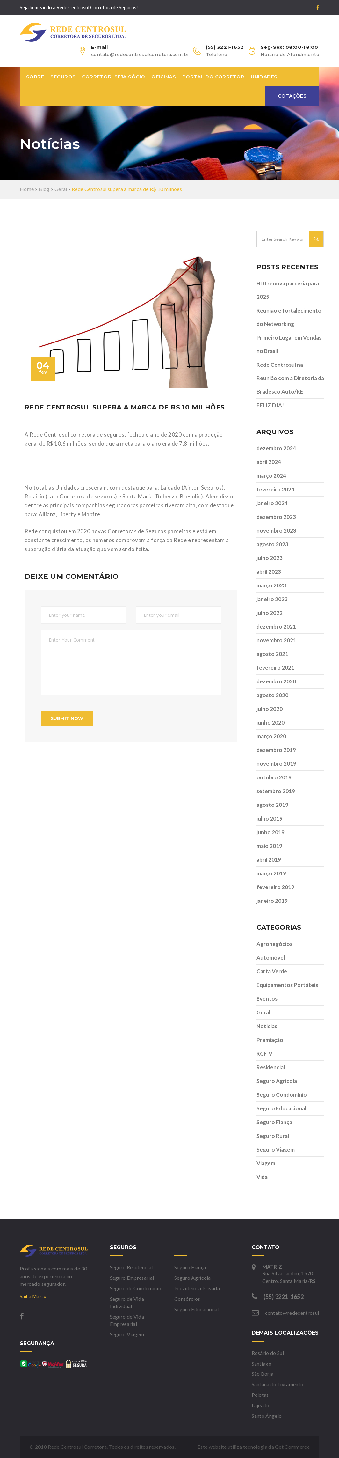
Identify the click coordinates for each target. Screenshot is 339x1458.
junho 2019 (270, 832)
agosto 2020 (272, 695)
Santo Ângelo (267, 1416)
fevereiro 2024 (275, 489)
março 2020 (271, 736)
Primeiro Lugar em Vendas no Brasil (288, 344)
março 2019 (271, 873)
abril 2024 (268, 462)
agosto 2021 (272, 654)
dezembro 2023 (276, 516)
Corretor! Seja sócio (113, 77)
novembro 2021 (276, 640)
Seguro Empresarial (132, 1278)
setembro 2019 (275, 791)
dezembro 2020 (276, 681)
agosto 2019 (272, 804)
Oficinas (163, 77)
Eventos (267, 998)
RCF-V (264, 1053)
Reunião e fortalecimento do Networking (288, 317)
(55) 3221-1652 (283, 1296)
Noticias (266, 1026)
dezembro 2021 (276, 626)
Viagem (265, 1163)
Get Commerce (292, 1447)
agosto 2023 (272, 544)
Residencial (270, 1067)
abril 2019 (268, 859)
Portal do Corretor (213, 77)
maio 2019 (269, 846)
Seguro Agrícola (276, 1081)
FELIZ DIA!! (271, 405)
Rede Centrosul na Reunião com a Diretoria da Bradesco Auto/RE (290, 378)
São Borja (263, 1374)
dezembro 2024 (276, 448)
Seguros (63, 77)
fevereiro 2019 (275, 887)
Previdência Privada (197, 1288)
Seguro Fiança (274, 1122)
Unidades (264, 77)
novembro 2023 (276, 530)
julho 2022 (269, 612)
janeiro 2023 (272, 599)
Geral (263, 1012)
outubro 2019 (274, 777)
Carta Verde (271, 971)
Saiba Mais (33, 1296)
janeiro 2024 (272, 503)
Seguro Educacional (281, 1108)
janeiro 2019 (272, 900)
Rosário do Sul (268, 1353)
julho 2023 (269, 558)
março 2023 (271, 585)
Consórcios (187, 1299)
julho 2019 (269, 818)
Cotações (292, 96)
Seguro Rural (272, 1135)
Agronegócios (274, 943)
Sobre (35, 77)
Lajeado (261, 1405)
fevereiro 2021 (275, 667)
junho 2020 (270, 722)
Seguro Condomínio (281, 1094)
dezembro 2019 (276, 750)
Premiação (269, 1039)
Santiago (262, 1363)
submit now (67, 718)
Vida (262, 1177)
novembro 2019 (276, 763)
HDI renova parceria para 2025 (287, 290)
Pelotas (260, 1395)
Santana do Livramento (278, 1384)
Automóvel (270, 957)
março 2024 (271, 475)
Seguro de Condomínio (135, 1288)
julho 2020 (269, 708)
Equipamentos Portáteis (287, 985)
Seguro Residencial (131, 1267)
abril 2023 (268, 571)
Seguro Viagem (275, 1149)
